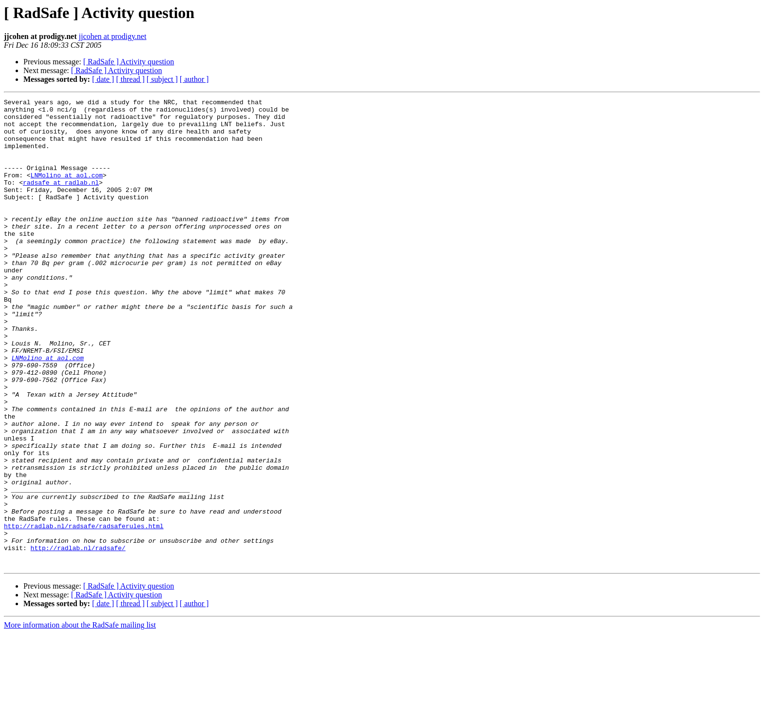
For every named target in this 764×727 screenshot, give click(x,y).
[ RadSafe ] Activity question (128, 61)
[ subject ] (162, 79)
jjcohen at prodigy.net (112, 36)
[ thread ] (130, 79)
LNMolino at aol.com (67, 191)
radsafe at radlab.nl (61, 199)
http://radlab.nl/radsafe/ (78, 638)
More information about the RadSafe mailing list (80, 718)
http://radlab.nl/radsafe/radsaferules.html (84, 612)
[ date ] (103, 79)
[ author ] (194, 79)
